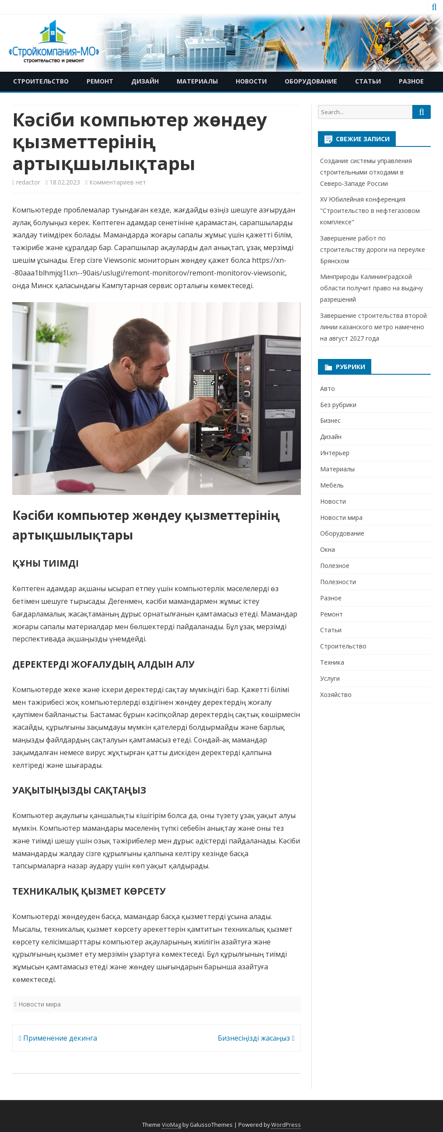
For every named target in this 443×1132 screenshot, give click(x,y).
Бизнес (330, 420)
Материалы (197, 81)
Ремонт (100, 81)
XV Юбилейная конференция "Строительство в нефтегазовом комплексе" (370, 210)
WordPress (286, 1125)
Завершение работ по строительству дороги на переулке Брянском (372, 249)
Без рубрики (338, 405)
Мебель (332, 485)
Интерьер (334, 453)
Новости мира (39, 1004)
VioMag (171, 1125)
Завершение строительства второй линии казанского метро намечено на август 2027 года (373, 326)
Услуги (330, 678)
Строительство (41, 81)
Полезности (338, 582)
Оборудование (311, 81)
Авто (327, 388)
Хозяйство (336, 694)
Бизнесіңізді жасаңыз (256, 1038)
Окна (327, 549)
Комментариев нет (117, 182)
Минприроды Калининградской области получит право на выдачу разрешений (371, 287)
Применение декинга (58, 1038)
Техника (332, 662)
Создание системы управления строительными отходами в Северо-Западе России (366, 172)
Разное (411, 81)
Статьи (368, 81)
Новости (251, 81)
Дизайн (145, 81)
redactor (28, 182)
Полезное (334, 565)
